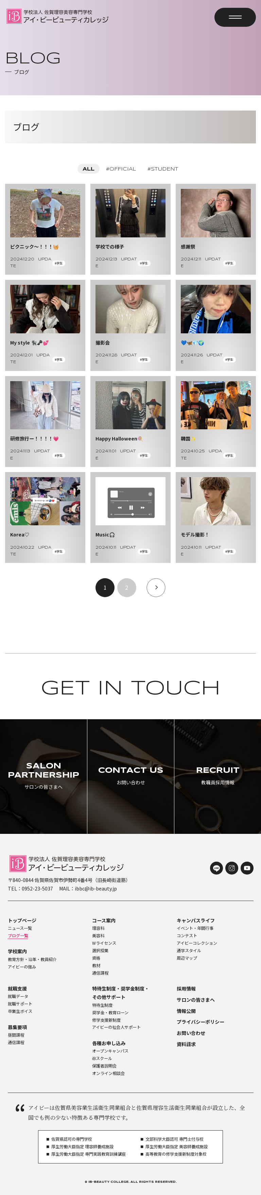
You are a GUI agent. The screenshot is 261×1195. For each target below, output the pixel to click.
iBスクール (102, 1058)
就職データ (18, 996)
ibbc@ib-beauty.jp (96, 888)
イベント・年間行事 (195, 928)
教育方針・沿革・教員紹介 (32, 959)
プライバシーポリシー (200, 1021)
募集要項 (17, 1027)
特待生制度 (102, 1005)
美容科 (98, 936)
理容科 (98, 928)
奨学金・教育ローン (110, 1013)
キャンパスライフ (196, 920)
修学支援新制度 (106, 1020)
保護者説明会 (104, 1066)
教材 (96, 965)
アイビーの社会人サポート (116, 1027)
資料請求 (186, 1044)
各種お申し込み (108, 1043)
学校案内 (17, 951)
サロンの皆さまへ (196, 999)
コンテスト (187, 936)
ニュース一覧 (20, 928)
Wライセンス (104, 943)
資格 (96, 958)
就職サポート (20, 1004)
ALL (88, 169)
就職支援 (17, 988)
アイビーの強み (22, 967)
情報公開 (186, 1010)
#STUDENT (162, 169)
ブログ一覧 (18, 936)
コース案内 (104, 920)
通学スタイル (189, 950)
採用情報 (186, 988)
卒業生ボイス (20, 1011)
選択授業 (100, 950)
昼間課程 (16, 1035)
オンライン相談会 (108, 1073)
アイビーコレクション (197, 943)
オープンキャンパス (110, 1051)
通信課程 (100, 973)
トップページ (22, 920)
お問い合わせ (191, 1033)
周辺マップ (187, 958)
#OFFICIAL (121, 169)
